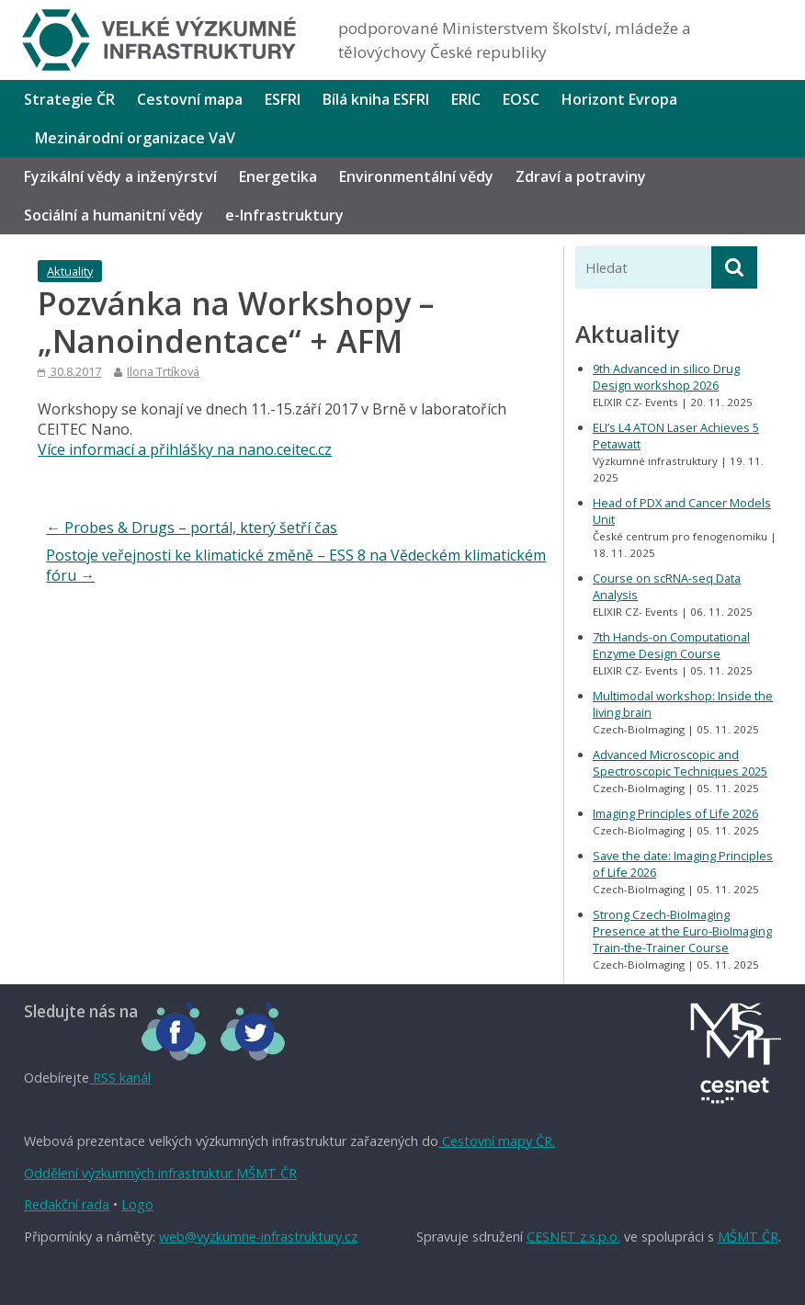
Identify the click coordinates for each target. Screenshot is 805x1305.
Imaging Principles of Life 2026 (675, 813)
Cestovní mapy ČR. (496, 1141)
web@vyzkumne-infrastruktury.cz (258, 1236)
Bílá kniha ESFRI (376, 99)
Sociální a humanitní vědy (113, 215)
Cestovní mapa (190, 99)
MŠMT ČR (748, 1236)
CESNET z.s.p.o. (573, 1236)
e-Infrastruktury (284, 215)
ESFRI (282, 99)
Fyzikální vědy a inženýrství (120, 176)
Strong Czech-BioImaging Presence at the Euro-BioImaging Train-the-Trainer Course (682, 931)
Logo (137, 1204)
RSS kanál (120, 1077)
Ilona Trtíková (163, 371)
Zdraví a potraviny (581, 176)
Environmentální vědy (416, 176)
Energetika (278, 176)
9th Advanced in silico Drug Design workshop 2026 (666, 376)
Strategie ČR (69, 99)
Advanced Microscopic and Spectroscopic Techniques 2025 (680, 762)
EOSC (521, 99)
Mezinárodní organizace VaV (135, 138)
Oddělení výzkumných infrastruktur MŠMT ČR (160, 1173)
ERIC (466, 99)
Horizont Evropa (619, 99)
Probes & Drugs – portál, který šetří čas (191, 527)
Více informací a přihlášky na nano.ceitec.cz (185, 449)
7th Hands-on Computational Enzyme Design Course (671, 645)
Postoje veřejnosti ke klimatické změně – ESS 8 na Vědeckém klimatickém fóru (296, 565)
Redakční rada (66, 1204)
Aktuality (70, 271)
